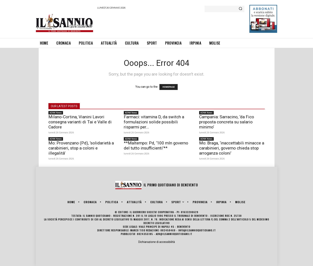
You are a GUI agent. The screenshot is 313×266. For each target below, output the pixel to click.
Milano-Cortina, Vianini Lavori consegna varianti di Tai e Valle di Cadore (80, 121)
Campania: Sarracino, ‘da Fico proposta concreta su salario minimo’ (226, 121)
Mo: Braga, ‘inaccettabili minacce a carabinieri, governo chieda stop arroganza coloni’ (231, 148)
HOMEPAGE (168, 87)
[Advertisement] (171, 23)
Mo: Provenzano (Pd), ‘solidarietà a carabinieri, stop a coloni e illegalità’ (81, 148)
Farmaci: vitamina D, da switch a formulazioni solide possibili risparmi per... (154, 121)
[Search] (240, 9)
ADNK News (56, 112)
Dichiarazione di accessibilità (156, 242)
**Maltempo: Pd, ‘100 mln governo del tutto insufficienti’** (156, 146)
